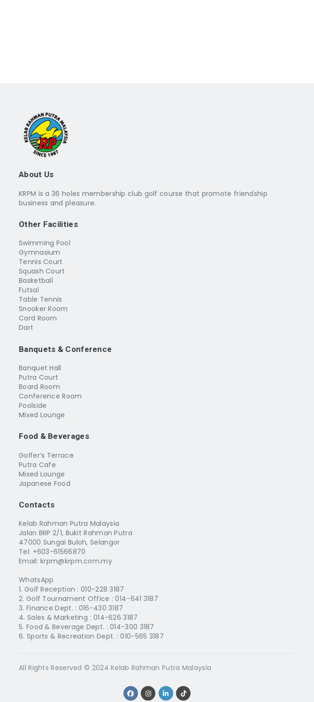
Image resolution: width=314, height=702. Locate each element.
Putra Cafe (37, 464)
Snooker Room (43, 308)
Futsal (29, 290)
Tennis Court (41, 261)
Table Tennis (40, 299)
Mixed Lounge (42, 415)
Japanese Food (44, 483)
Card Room (38, 318)
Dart (26, 327)
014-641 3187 (136, 598)
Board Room (39, 386)
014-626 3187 (115, 617)
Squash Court (42, 271)
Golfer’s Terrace (46, 455)
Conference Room (50, 396)
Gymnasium (40, 252)
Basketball (36, 280)
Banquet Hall (40, 368)
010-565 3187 (142, 636)
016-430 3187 (101, 608)
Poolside (32, 405)
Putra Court (38, 377)
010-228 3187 (102, 589)
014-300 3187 (132, 627)
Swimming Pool (44, 243)
